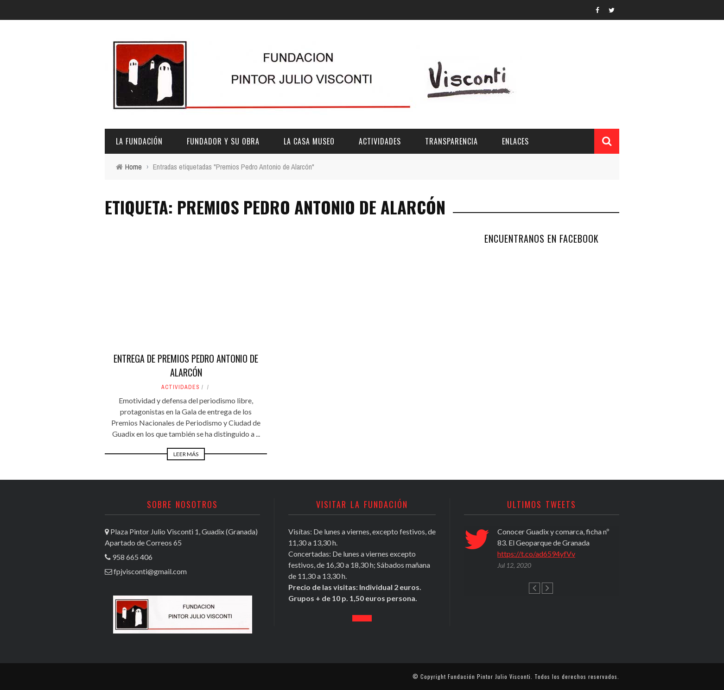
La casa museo (309, 141)
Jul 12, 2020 (514, 565)
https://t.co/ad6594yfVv (536, 553)
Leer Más (185, 454)
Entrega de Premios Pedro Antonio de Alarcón (186, 365)
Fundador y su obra (223, 141)
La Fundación (139, 141)
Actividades (380, 141)
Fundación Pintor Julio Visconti (489, 676)
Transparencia (451, 141)
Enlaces (515, 141)
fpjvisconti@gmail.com (150, 571)
